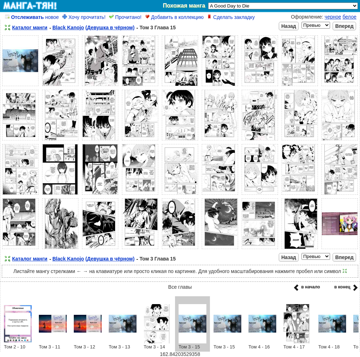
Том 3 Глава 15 (157, 27)
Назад (288, 26)
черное (333, 17)
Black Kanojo (68, 27)
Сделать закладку (231, 17)
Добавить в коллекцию (174, 17)
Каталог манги (29, 27)
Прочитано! (125, 17)
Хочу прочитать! (84, 17)
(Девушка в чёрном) (110, 27)
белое (349, 17)
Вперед (344, 26)
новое (32, 17)
